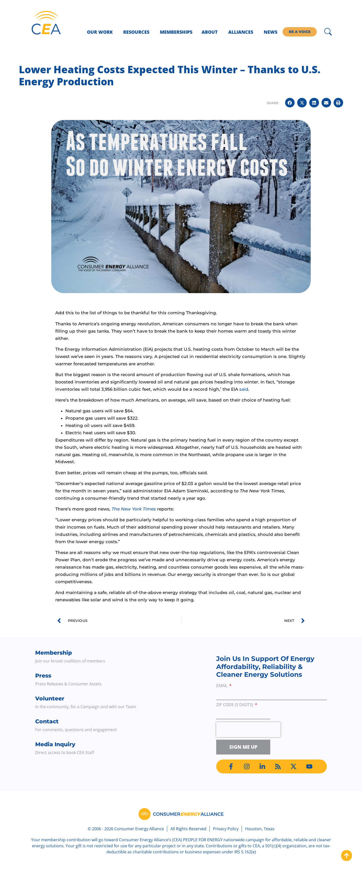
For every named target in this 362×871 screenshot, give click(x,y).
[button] (290, 102)
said (243, 389)
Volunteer (49, 698)
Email (222, 686)
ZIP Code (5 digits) (235, 705)
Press (43, 675)
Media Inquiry (55, 744)
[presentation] (248, 729)
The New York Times (134, 508)
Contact (47, 721)
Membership (53, 652)
